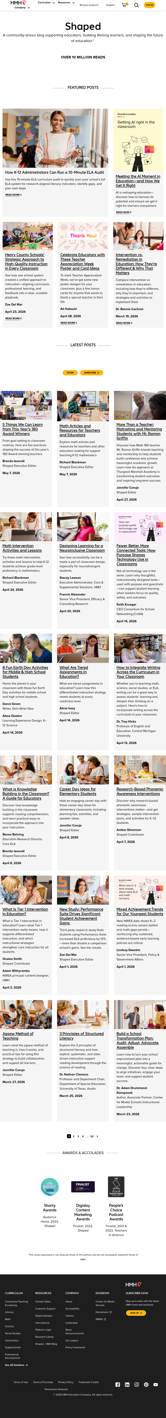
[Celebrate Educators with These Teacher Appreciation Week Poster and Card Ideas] (82, 261)
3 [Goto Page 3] (78, 1135)
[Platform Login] (48, 1329)
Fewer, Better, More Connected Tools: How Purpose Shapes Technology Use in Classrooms (136, 554)
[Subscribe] (91, 372)
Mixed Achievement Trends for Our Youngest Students (140, 910)
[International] (48, 1322)
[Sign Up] (136, 1312)
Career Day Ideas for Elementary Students (78, 790)
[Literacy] (18, 1311)
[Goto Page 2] (98, 1135)
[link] (20, 2)
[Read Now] (124, 212)
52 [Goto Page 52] (92, 1135)
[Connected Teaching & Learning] (18, 1302)
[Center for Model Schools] (108, 1302)
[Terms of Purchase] (43, 1381)
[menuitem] (20, 2)
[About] (78, 1300)
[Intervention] (18, 1339)
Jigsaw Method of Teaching (18, 1035)
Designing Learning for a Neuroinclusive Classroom (82, 547)
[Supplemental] (18, 1346)
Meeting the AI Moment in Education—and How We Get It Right (138, 181)
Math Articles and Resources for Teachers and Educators (80, 430)
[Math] (18, 1318)
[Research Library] (48, 1336)
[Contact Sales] (48, 1300)
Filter (70, 372)
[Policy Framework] (78, 1346)
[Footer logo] (133, 1283)
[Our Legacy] (78, 1339)
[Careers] (78, 1315)
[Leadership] (78, 1322)
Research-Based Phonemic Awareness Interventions (140, 790)
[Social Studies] (18, 1332)
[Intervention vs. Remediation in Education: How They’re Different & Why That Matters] (136, 263)
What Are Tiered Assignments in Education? (74, 671)
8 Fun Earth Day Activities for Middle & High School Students (25, 671)
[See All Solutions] (18, 1364)
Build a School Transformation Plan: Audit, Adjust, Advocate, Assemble (138, 1040)
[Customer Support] (48, 1308)
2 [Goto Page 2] (73, 1135)
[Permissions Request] (56, 1388)
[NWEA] (108, 1318)
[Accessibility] (78, 1308)
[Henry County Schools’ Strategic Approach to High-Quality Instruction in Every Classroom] (26, 261)
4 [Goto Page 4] (83, 1135)
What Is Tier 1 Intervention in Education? (25, 910)
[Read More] (13, 195)
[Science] (18, 1325)
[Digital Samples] (48, 1315)
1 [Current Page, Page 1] (69, 1135)
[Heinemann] (108, 1311)
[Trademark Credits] (88, 1381)
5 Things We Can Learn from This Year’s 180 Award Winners (23, 428)
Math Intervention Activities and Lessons (22, 547)
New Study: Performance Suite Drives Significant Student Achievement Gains (81, 915)
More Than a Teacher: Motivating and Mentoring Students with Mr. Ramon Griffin (139, 431)
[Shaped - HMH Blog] (48, 1343)
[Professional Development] (18, 1355)
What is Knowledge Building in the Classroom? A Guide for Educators (26, 793)
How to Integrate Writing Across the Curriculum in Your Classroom (138, 671)
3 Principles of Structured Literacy (82, 1035)
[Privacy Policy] (66, 1381)
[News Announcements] (78, 1331)
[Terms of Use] (21, 1381)
